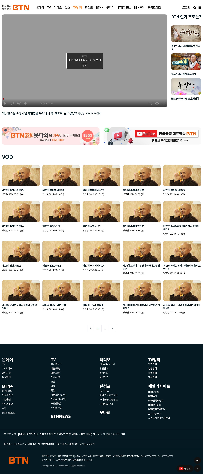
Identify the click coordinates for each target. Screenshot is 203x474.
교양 (53, 381)
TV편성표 (104, 390)
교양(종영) (56, 403)
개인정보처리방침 (46, 443)
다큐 (53, 386)
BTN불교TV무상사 (157, 409)
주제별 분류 (56, 407)
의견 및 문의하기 (87, 443)
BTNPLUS (7, 390)
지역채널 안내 (106, 403)
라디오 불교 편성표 (108, 399)
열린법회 (152, 368)
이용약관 (32, 443)
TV (3, 364)
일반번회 (152, 364)
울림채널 (6, 372)
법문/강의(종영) (58, 394)
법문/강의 (55, 372)
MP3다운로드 (8, 412)
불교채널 (6, 377)
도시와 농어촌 (155, 413)
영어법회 (152, 377)
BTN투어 (152, 396)
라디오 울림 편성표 (108, 395)
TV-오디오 (7, 368)
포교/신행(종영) (58, 399)
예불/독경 (55, 368)
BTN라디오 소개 (107, 364)
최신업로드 (56, 364)
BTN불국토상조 (155, 400)
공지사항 (11, 434)
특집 (53, 390)
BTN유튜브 (153, 391)
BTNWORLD (154, 405)
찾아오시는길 (20, 443)
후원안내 (103, 368)
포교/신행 (55, 377)
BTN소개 (8, 443)
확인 (84, 65)
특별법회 (152, 372)
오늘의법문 (7, 395)
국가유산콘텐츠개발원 (159, 418)
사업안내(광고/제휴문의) (66, 443)
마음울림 (6, 399)
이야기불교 (7, 403)
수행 (4, 408)
